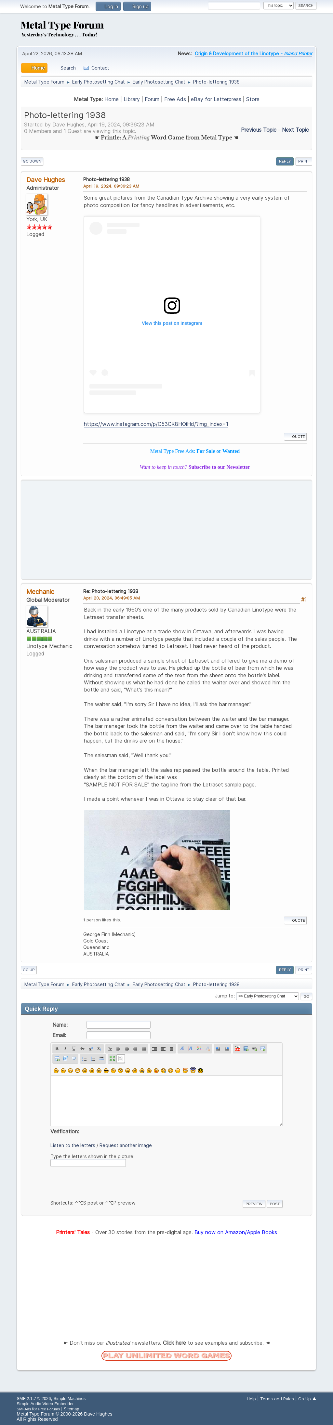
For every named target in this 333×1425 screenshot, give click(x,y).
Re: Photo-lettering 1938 (110, 591)
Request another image (126, 1145)
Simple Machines (70, 1398)
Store (253, 99)
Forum (152, 99)
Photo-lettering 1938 (106, 179)
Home (111, 99)
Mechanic (40, 592)
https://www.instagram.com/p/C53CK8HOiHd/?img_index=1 (156, 424)
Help (251, 1398)
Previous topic (258, 129)
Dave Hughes (45, 180)
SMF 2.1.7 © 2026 (34, 1398)
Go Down (32, 161)
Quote (295, 436)
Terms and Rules (277, 1398)
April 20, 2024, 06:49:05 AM (111, 597)
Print (303, 161)
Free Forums (49, 1409)
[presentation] (99, 1182)
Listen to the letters (72, 1145)
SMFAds (24, 1409)
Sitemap (71, 1408)
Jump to (224, 996)
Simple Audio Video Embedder (45, 1403)
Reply (285, 161)
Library (132, 99)
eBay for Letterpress (216, 99)
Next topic (295, 129)
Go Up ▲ (307, 1398)
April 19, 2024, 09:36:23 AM (111, 186)
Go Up (29, 970)
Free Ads (175, 99)
